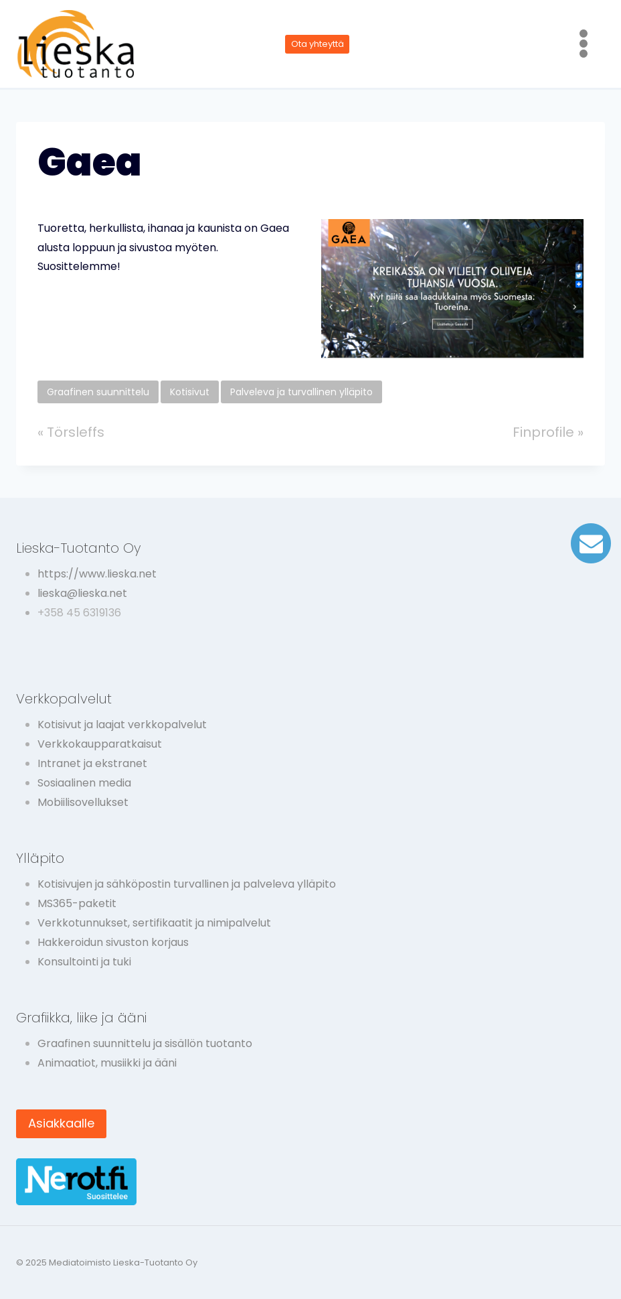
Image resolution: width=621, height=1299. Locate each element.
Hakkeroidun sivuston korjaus (113, 942)
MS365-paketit (76, 903)
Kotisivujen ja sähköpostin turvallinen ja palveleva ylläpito (186, 884)
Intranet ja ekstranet (92, 763)
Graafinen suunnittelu (98, 392)
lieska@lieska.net (82, 593)
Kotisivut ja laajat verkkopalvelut (122, 724)
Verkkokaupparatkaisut (99, 744)
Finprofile (543, 432)
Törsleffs (75, 432)
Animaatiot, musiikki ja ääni (107, 1063)
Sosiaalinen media (84, 783)
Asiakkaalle (61, 1123)
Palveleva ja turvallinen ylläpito (301, 392)
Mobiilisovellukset (82, 802)
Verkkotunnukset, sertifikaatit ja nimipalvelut (154, 923)
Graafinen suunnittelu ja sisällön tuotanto (144, 1043)
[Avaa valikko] (583, 44)
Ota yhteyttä (317, 44)
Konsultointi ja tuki (84, 961)
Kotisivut (189, 392)
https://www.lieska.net (97, 574)
